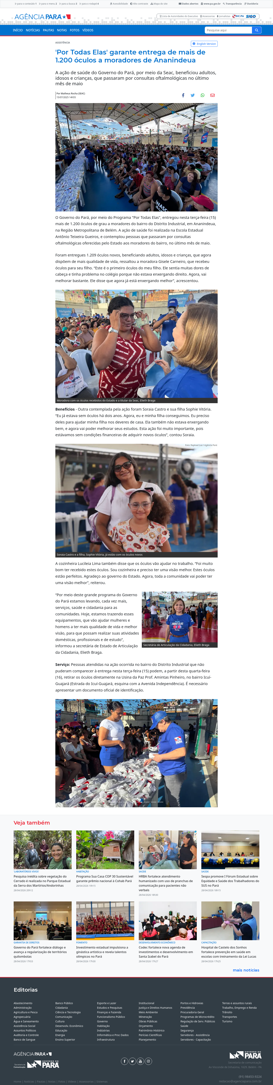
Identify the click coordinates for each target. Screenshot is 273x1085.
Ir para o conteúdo (26, 3)
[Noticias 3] (119, 802)
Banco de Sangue (24, 1039)
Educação (61, 1030)
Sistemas (102, 1081)
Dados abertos (188, 3)
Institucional (146, 1003)
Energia (60, 1035)
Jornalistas (223, 16)
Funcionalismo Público (111, 1017)
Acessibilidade (119, 3)
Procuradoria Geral (192, 1012)
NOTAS (62, 30)
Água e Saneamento (26, 1021)
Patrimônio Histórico (152, 1030)
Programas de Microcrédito (197, 1017)
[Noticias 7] (140, 802)
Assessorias (207, 16)
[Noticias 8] (147, 802)
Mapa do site (159, 3)
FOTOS (74, 30)
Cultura (59, 1021)
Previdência (187, 1007)
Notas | (53, 1081)
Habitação (103, 1026)
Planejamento (147, 1039)
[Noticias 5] (133, 802)
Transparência (232, 3)
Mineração (145, 1017)
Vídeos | (73, 1081)
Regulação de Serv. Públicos (197, 1021)
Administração (23, 1007)
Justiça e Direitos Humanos (155, 1007)
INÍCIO (18, 30)
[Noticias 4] (126, 802)
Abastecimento (23, 1003)
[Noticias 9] (153, 802)
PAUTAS (48, 30)
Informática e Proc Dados (113, 1035)
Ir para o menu (48, 3)
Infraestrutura (106, 1039)
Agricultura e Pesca (26, 1012)
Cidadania (61, 1007)
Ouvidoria (251, 3)
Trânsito (227, 1012)
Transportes (229, 1017)
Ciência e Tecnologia (68, 1012)
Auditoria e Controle (26, 1035)
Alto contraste (139, 3)
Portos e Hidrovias (191, 1003)
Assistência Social (24, 1026)
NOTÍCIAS (33, 30)
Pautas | (42, 1081)
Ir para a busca (68, 3)
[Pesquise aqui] (256, 30)
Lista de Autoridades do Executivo (179, 16)
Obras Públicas (148, 1021)
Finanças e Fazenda (109, 1012)
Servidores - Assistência (195, 1035)
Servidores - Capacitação (195, 1039)
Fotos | (63, 1081)
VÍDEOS (87, 30)
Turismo (227, 1021)
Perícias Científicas (150, 1035)
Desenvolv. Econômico (69, 1026)
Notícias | (30, 1081)
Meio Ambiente (148, 1012)
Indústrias (103, 1030)
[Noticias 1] (112, 802)
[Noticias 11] (160, 802)
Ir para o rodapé (89, 3)
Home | (19, 1081)
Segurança (187, 1030)
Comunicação (63, 1017)
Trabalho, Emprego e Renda (239, 1007)
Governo (102, 1021)
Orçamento (146, 1026)
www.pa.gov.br (211, 3)
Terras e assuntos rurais (237, 1003)
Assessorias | (87, 1081)
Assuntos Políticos (25, 1030)
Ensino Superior (65, 1039)
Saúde (184, 1026)
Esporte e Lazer (106, 1003)
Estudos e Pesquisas (109, 1007)
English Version (204, 44)
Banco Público (64, 1003)
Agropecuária (22, 1017)
